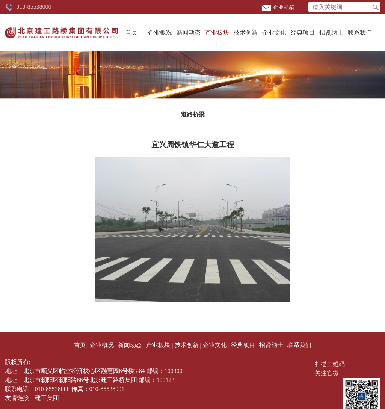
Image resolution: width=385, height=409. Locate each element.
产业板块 (217, 32)
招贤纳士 (331, 32)
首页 (131, 32)
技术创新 (246, 32)
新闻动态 (189, 32)
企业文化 (274, 32)
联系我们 (360, 32)
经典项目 (303, 32)
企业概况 (160, 32)
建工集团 (47, 398)
